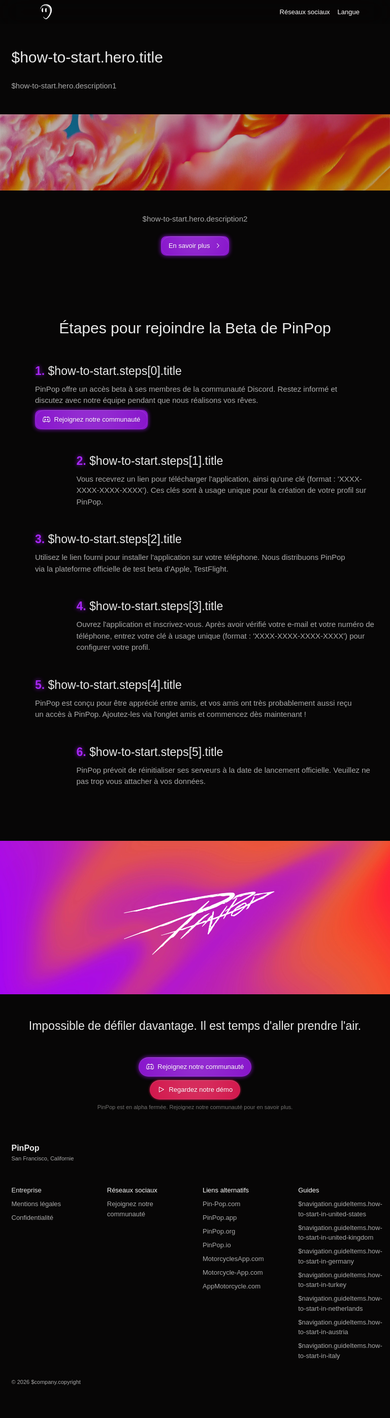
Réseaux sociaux (305, 12)
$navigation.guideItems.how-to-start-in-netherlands (338, 1303)
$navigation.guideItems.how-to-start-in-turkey (338, 1280)
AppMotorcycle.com (232, 1286)
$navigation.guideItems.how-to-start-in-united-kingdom (338, 1233)
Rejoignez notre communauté (130, 1209)
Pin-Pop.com (221, 1204)
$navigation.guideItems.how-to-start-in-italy (338, 1351)
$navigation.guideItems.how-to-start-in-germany (338, 1256)
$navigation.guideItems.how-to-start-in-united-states (338, 1209)
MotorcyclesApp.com (233, 1259)
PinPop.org (219, 1231)
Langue (349, 12)
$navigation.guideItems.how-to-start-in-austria (338, 1327)
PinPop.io (217, 1245)
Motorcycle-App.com (233, 1272)
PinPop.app (220, 1217)
